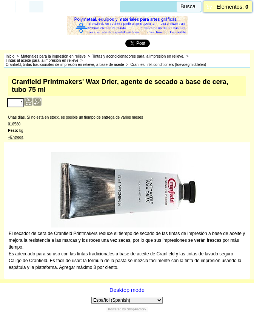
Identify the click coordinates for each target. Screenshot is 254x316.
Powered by (117, 309)
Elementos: (232, 7)
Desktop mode (127, 290)
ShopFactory (136, 309)
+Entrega (15, 137)
